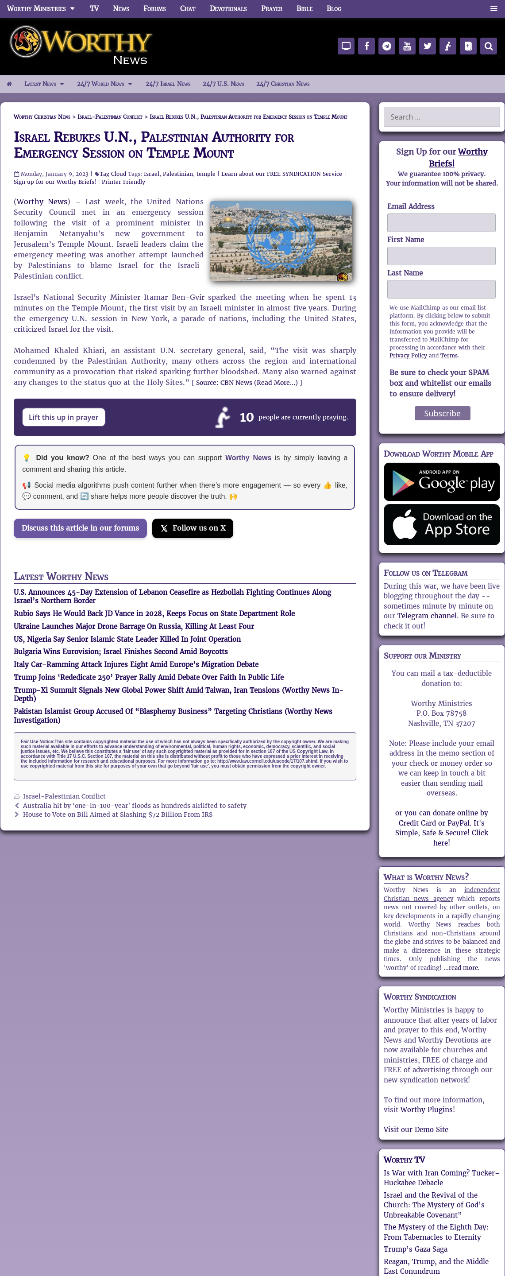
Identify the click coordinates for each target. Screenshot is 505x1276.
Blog (334, 8)
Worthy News (42, 201)
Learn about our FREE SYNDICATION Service (281, 174)
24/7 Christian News (282, 84)
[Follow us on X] (192, 528)
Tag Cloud (113, 174)
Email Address (411, 206)
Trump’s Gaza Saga (415, 1249)
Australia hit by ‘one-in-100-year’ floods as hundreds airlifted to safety (135, 806)
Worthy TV (404, 1160)
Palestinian (178, 174)
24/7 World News (108, 84)
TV (94, 8)
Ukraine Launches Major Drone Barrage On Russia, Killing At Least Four (134, 626)
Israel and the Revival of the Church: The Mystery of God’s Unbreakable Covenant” (434, 1205)
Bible (304, 8)
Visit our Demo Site (416, 1129)
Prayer (271, 8)
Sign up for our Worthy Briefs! (55, 181)
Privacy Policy (408, 355)
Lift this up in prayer (64, 417)
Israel (151, 174)
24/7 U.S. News (223, 84)
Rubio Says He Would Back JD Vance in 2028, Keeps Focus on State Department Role (154, 613)
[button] (493, 9)
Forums (154, 8)
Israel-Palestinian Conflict (64, 796)
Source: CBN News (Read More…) (247, 383)
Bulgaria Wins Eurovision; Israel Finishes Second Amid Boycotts (121, 652)
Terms (449, 355)
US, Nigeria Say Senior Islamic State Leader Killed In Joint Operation (127, 639)
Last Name (405, 273)
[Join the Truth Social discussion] (84, 553)
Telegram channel (427, 616)
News (121, 8)
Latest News (47, 84)
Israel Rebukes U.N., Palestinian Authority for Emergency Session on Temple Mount (154, 145)
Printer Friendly (123, 181)
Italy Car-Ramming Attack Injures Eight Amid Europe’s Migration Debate (136, 664)
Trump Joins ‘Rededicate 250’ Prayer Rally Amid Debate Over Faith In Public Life (149, 677)
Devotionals (228, 8)
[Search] (488, 46)
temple (206, 174)
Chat (188, 8)
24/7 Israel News (168, 84)
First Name (405, 240)
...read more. (461, 968)
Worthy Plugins (427, 1109)
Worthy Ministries (45, 9)
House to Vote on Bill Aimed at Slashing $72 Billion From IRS (117, 814)
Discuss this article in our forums (80, 528)
